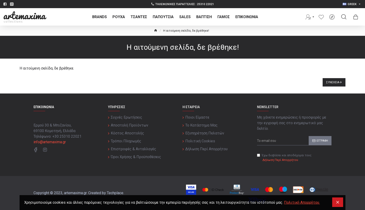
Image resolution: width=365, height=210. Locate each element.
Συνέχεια (332, 82)
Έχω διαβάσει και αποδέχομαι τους (284, 157)
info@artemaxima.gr (50, 142)
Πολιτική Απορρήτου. (302, 202)
